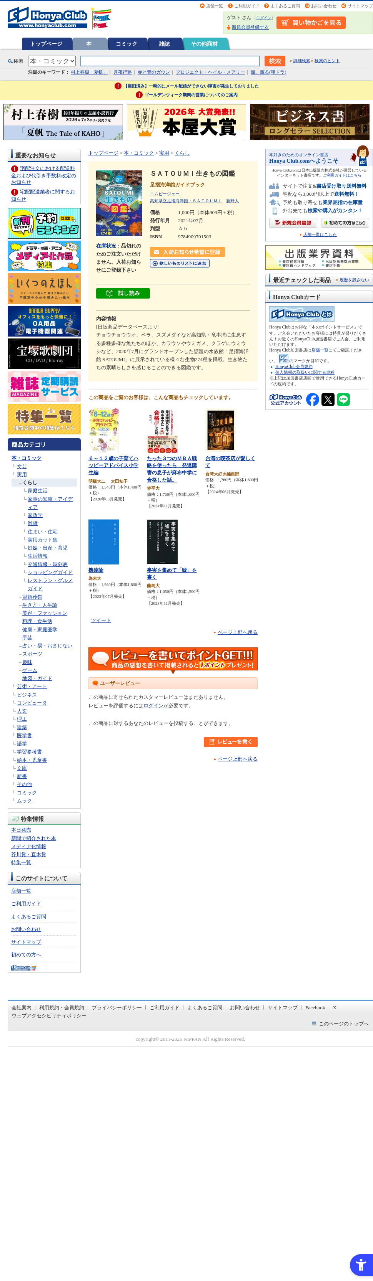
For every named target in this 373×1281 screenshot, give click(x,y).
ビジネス (27, 695)
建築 (22, 727)
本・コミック (27, 458)
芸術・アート (32, 686)
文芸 (22, 466)
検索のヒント (327, 60)
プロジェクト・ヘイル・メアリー (210, 72)
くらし (29, 482)
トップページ (46, 44)
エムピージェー (165, 193)
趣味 (27, 662)
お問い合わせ (323, 5)
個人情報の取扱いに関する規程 (305, 372)
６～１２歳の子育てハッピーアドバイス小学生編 (113, 465)
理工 (22, 719)
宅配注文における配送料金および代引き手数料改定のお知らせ (43, 175)
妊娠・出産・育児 (48, 548)
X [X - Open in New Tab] (335, 1007)
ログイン (263, 18)
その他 (24, 784)
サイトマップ (360, 5)
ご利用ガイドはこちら (342, 175)
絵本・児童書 (32, 760)
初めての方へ (26, 954)
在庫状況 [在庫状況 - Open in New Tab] (106, 246)
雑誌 (164, 44)
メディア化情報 (28, 846)
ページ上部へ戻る (238, 632)
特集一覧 (21, 862)
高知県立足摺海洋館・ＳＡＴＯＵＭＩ (186, 200)
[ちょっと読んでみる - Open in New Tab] (123, 294)
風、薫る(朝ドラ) (268, 72)
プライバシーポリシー (117, 1007)
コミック (126, 44)
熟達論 (95, 570)
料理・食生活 (37, 621)
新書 (22, 776)
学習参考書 (29, 751)
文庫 (22, 768)
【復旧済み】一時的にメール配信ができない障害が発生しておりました (191, 86)
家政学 (35, 515)
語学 (22, 743)
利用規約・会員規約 (61, 1007)
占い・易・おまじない (47, 646)
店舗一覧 (214, 5)
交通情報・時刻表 (48, 564)
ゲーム (29, 670)
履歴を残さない (354, 279)
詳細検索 (301, 60)
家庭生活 (38, 491)
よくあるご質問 (285, 5)
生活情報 (38, 556)
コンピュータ (32, 703)
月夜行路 (122, 72)
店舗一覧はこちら (320, 235)
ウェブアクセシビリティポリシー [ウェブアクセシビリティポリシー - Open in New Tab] (49, 1016)
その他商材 (204, 44)
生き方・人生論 (39, 605)
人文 (22, 711)
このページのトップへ (344, 1024)
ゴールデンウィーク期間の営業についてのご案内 (191, 94)
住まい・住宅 (43, 532)
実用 (22, 474)
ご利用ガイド (247, 5)
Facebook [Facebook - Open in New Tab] (315, 1007)
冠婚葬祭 (32, 597)
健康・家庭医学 (39, 629)
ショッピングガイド (50, 572)
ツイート (101, 620)
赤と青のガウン (154, 72)
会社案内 (22, 1007)
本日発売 (21, 830)
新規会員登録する (250, 27)
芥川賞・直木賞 (28, 854)
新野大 (232, 200)
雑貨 (33, 523)
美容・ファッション (44, 613)
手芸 (27, 637)
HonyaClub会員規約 (294, 366)
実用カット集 (43, 540)
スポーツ (32, 654)
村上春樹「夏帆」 (89, 72)
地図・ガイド (37, 678)
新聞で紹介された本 (33, 838)
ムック (24, 801)
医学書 (24, 735)
